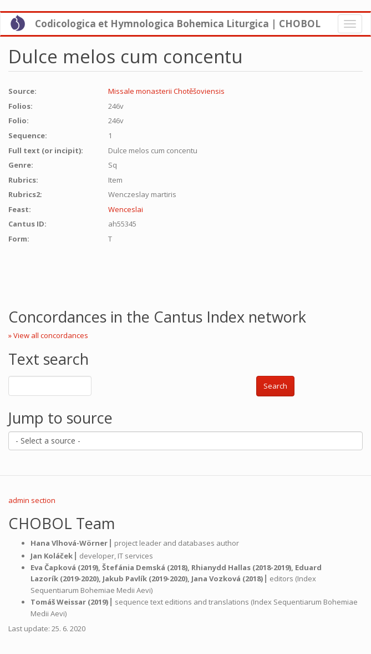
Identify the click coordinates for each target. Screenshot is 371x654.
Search (275, 386)
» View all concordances (48, 335)
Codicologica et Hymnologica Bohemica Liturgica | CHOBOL (178, 23)
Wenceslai (125, 209)
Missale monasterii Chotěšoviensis (166, 91)
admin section (31, 500)
